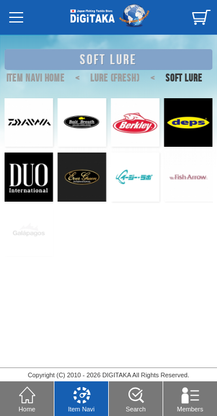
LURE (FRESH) (105, 78)
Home (27, 397)
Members (190, 397)
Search (135, 397)
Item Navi (81, 397)
